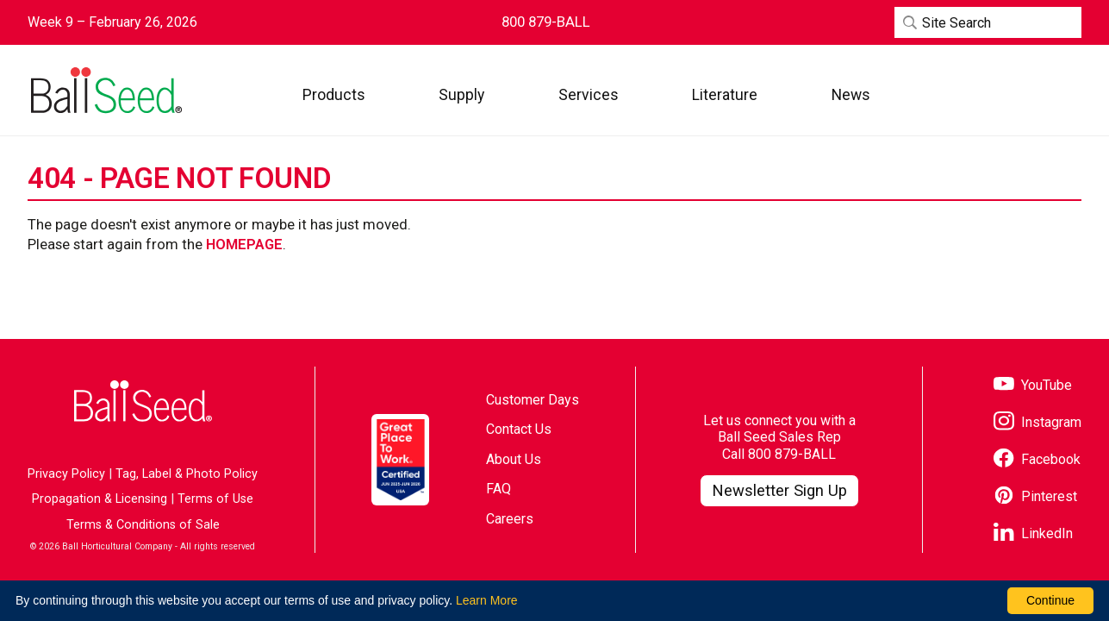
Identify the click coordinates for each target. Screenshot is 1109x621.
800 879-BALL (792, 454)
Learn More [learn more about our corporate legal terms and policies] (487, 600)
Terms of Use (215, 499)
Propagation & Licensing (99, 499)
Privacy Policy (66, 474)
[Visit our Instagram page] (1037, 423)
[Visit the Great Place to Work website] (400, 459)
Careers (509, 519)
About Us (513, 459)
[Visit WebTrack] (1001, 95)
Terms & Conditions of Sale (143, 525)
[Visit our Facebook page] (1037, 460)
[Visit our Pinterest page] (1035, 497)
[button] (334, 94)
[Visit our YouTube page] (1033, 386)
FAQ (498, 488)
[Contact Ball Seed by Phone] (546, 22)
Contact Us (518, 429)
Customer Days (532, 400)
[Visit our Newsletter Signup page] (779, 490)
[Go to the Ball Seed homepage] (105, 90)
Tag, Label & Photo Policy (186, 474)
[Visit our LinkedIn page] (1033, 534)
